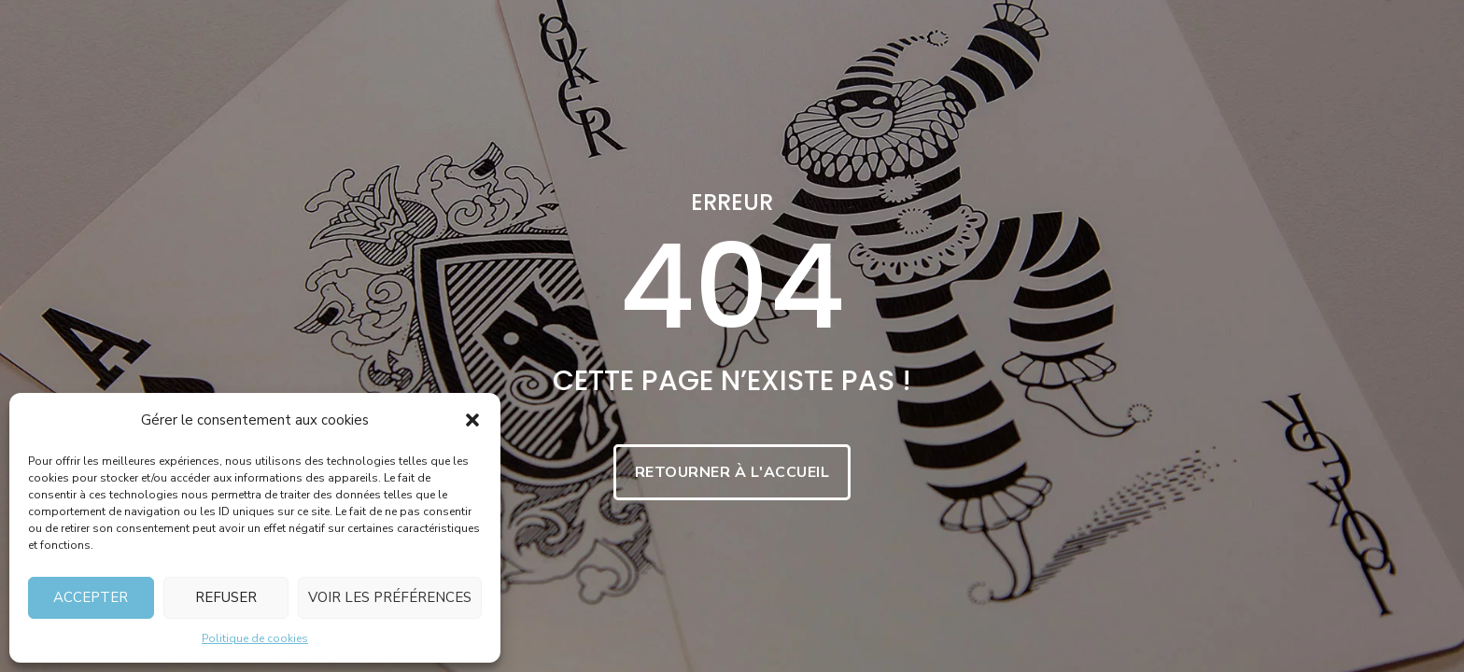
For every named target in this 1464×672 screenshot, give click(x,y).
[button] (472, 420)
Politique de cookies (255, 638)
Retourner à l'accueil (732, 472)
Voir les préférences (390, 597)
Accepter (90, 597)
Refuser (226, 597)
